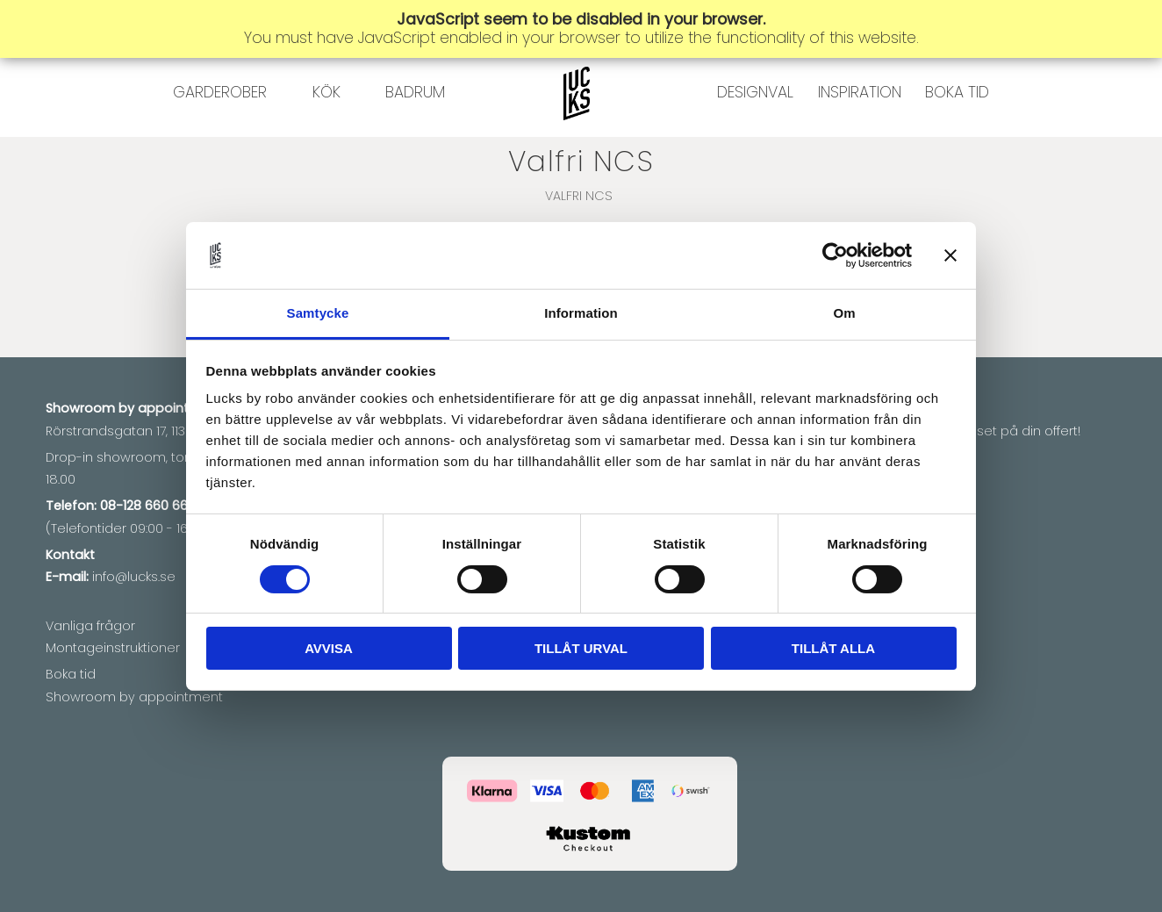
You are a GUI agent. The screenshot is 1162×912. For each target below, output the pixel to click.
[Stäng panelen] (950, 255)
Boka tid (71, 674)
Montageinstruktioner (113, 648)
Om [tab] (844, 312)
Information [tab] (581, 312)
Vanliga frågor (90, 626)
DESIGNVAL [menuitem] (755, 127)
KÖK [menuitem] (326, 127)
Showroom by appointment (134, 697)
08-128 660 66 (144, 505)
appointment (180, 408)
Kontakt (70, 555)
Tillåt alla (833, 648)
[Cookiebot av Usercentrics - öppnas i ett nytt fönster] (835, 255)
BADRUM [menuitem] (415, 127)
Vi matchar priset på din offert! (984, 431)
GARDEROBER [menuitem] (220, 127)
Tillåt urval (581, 648)
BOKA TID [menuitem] (957, 127)
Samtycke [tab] (318, 312)
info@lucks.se (134, 576)
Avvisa (329, 648)
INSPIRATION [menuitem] (859, 127)
